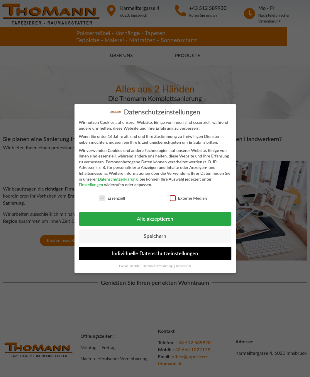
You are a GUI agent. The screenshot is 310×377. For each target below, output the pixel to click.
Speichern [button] (155, 233)
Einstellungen (91, 181)
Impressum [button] (183, 263)
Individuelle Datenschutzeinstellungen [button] (155, 250)
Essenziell (112, 195)
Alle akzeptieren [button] (155, 216)
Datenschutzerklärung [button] (158, 263)
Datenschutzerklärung (118, 176)
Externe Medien (188, 195)
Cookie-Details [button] (129, 263)
